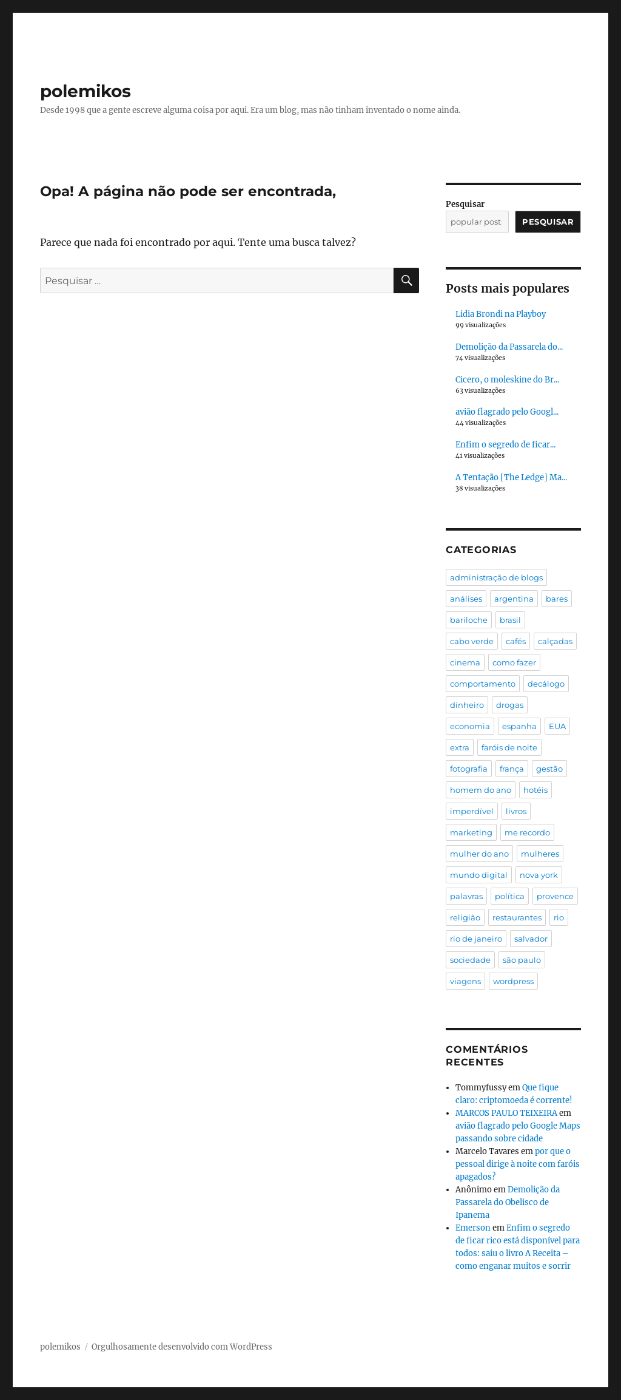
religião (465, 917)
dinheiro (467, 705)
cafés (516, 641)
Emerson (473, 1228)
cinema (465, 662)
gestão (549, 768)
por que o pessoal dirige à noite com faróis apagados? (517, 1164)
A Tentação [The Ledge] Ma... (511, 477)
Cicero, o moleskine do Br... (507, 380)
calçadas (555, 641)
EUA (557, 726)
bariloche (469, 620)
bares (557, 598)
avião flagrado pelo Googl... (507, 412)
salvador (531, 938)
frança (512, 768)
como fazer (514, 662)
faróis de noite (509, 747)
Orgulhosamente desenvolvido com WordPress (182, 1347)
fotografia (469, 768)
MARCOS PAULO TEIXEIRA (506, 1113)
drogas (509, 705)
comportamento (482, 683)
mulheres (540, 853)
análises (466, 598)
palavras (466, 896)
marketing (471, 832)
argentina (514, 598)
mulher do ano (479, 853)
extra (459, 747)
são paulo (522, 960)
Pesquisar (465, 204)
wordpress (513, 981)
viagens (465, 981)
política (510, 896)
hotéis (535, 790)
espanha (519, 726)
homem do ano (480, 790)
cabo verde (472, 641)
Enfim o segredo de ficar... (505, 445)
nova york (539, 875)
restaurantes (517, 917)
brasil (510, 620)
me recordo (527, 832)
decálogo (546, 683)
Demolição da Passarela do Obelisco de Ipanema (507, 1202)
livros (516, 811)
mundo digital (479, 875)
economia (470, 726)
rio (559, 917)
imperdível (472, 811)
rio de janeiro (476, 938)
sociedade (470, 960)
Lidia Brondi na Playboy (500, 314)
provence (555, 896)
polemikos (85, 91)
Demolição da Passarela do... (509, 347)
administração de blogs (496, 577)
